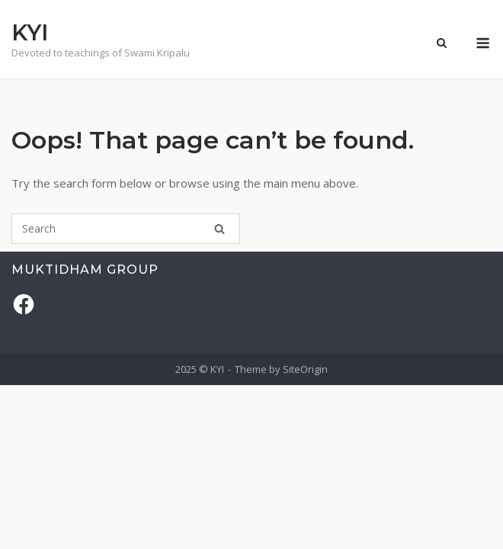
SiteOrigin (305, 369)
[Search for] (125, 229)
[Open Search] (441, 44)
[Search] (219, 229)
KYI (29, 32)
